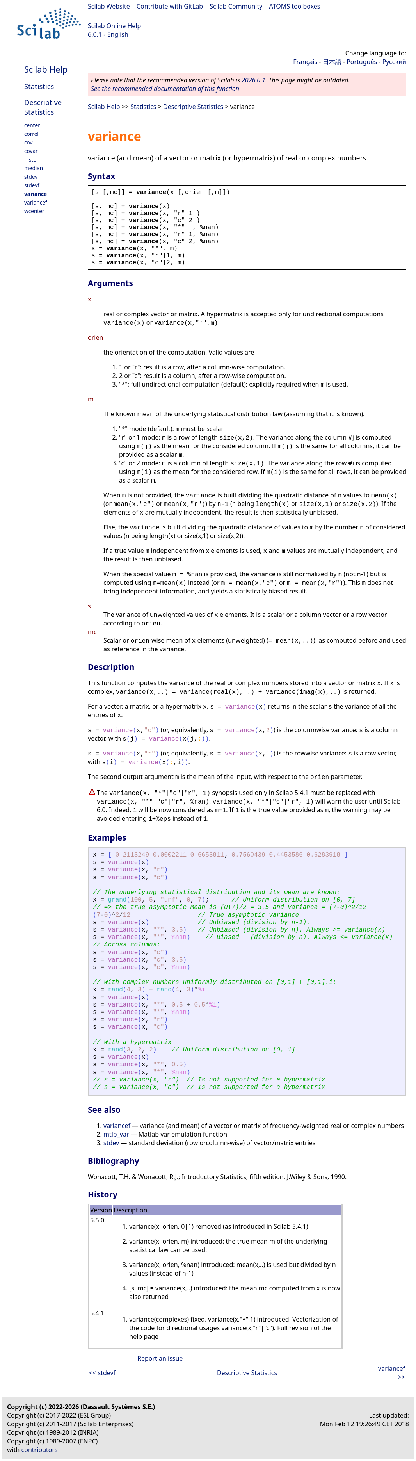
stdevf (31, 185)
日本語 (332, 61)
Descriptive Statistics (43, 107)
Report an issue (160, 1358)
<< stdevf (102, 1372)
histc (30, 159)
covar (31, 151)
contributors (39, 1449)
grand (117, 899)
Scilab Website (109, 6)
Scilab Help (46, 69)
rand (115, 989)
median (33, 168)
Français (305, 61)
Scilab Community (236, 6)
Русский (394, 61)
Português (362, 61)
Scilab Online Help (114, 25)
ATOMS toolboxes (294, 6)
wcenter (34, 211)
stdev (30, 176)
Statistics (39, 86)
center (32, 125)
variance (35, 194)
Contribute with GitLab (170, 6)
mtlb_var (116, 1134)
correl (31, 133)
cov (28, 142)
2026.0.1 (253, 80)
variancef (35, 202)
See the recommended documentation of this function (165, 88)
